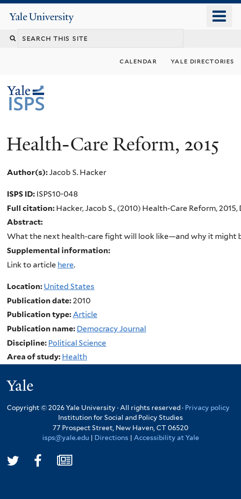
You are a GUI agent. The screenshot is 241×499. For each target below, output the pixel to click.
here (66, 264)
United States (69, 286)
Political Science (77, 343)
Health (74, 356)
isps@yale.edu (65, 437)
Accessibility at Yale (166, 437)
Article (85, 314)
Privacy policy (207, 407)
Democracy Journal (111, 328)
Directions (111, 437)
